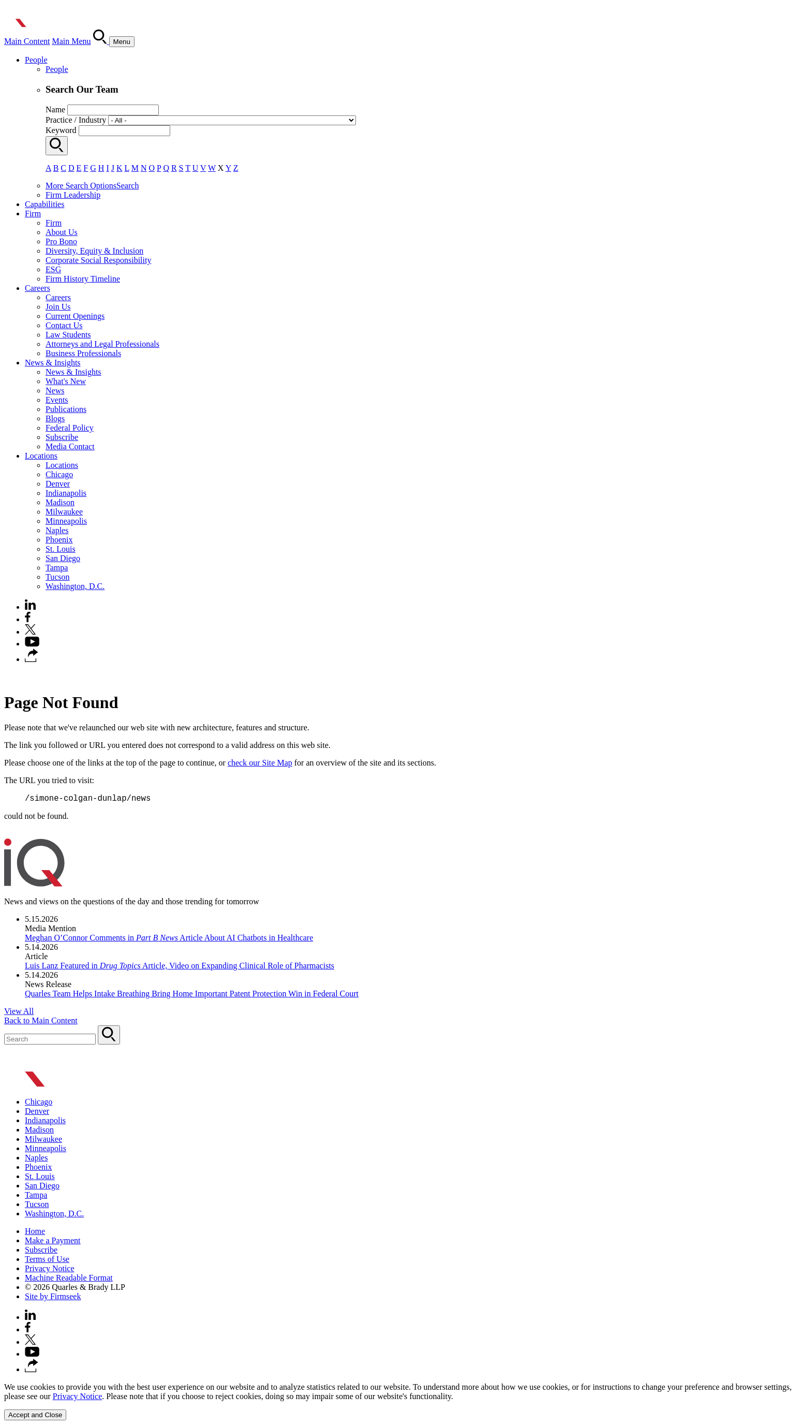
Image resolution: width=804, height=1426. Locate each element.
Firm (33, 213)
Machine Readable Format (69, 1279)
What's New (66, 381)
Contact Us (64, 325)
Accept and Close (35, 1416)
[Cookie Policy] (402, 1403)
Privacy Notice (50, 1270)
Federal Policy (70, 427)
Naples (57, 530)
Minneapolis (66, 521)
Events (57, 399)
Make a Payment (53, 1242)
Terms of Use (47, 1260)
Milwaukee (64, 511)
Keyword (61, 130)
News (55, 390)
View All (19, 1012)
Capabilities (44, 204)
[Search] (101, 41)
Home (35, 1232)
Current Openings (75, 316)
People (36, 59)
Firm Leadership (73, 194)
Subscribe (62, 437)
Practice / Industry (76, 119)
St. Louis (61, 549)
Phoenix (59, 539)
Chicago (59, 474)
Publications (66, 409)
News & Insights (53, 362)
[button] (31, 659)
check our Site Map (260, 762)
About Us (62, 232)
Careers (37, 288)
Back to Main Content (41, 1022)
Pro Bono (61, 241)
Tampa (57, 567)
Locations (41, 455)
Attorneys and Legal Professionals (102, 344)
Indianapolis (66, 493)
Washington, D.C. (75, 586)
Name (55, 109)
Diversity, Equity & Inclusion (94, 250)
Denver (58, 483)
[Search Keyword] (50, 1040)
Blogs (55, 418)
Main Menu (71, 41)
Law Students (68, 334)
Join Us (58, 306)
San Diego (63, 558)
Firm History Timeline (83, 278)
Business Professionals (83, 353)
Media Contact (70, 446)
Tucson (58, 576)
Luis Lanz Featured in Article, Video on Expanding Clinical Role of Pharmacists (179, 967)
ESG (53, 269)
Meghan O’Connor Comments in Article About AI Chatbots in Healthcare (169, 939)
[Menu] (122, 41)
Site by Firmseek (53, 1297)
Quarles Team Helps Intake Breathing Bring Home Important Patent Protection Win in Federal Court (192, 995)
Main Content (27, 41)
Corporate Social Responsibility (98, 260)
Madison (60, 502)
